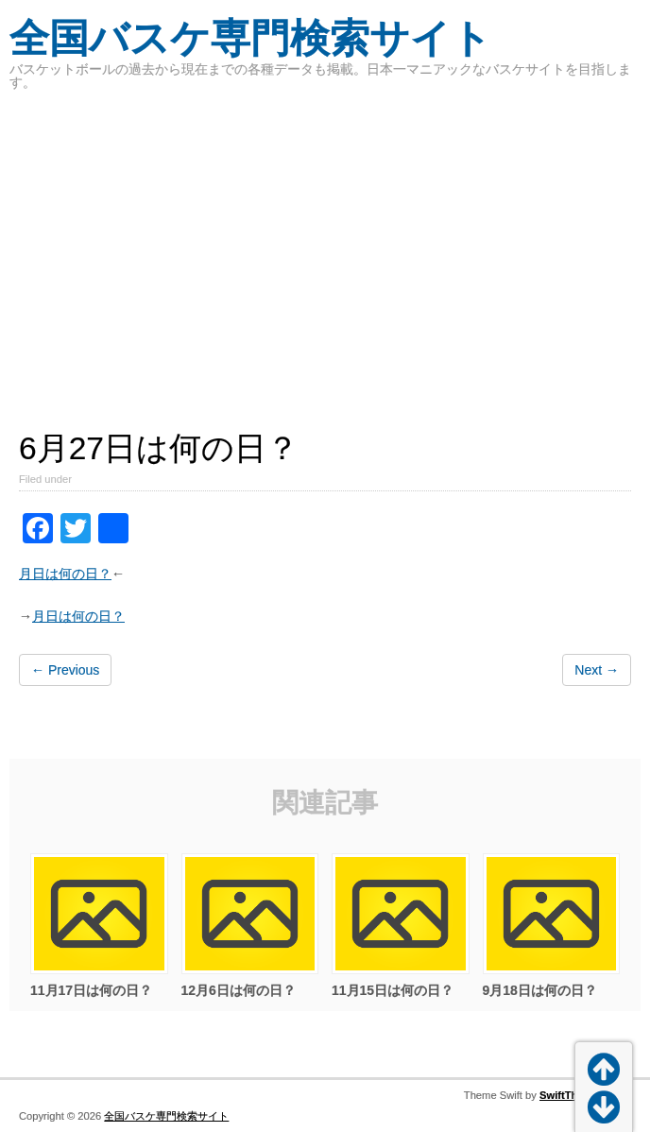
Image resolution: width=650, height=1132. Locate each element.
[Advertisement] (325, 249)
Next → (596, 669)
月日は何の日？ (65, 573)
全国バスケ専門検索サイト (250, 38)
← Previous (65, 669)
